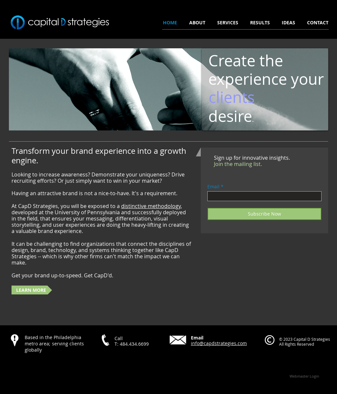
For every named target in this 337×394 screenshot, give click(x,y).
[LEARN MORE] (32, 290)
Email (213, 186)
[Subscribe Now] (264, 214)
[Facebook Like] (50, 363)
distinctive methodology (151, 206)
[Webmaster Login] (304, 376)
